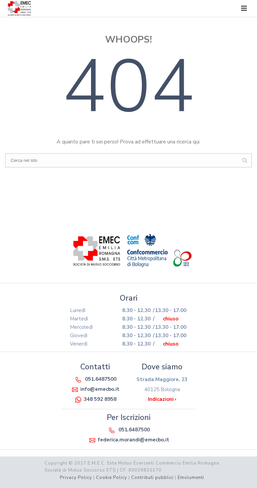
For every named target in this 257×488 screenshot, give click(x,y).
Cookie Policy (111, 478)
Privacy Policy (76, 478)
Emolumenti (191, 478)
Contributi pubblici (152, 478)
